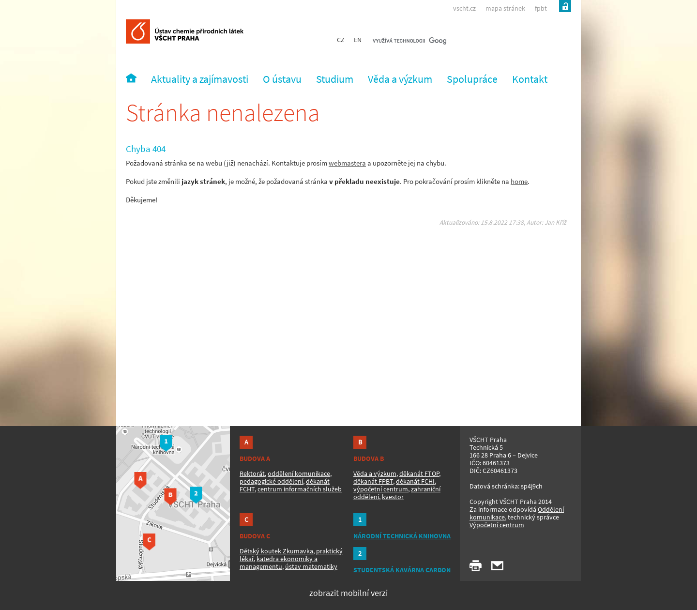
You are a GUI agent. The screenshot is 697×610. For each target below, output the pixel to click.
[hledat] (409, 41)
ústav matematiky (311, 566)
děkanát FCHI (415, 481)
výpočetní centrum (380, 489)
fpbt (541, 8)
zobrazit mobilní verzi (348, 592)
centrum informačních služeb (300, 489)
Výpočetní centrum (497, 524)
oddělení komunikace (299, 473)
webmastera (347, 163)
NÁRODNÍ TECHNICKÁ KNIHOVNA (402, 536)
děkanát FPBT (373, 481)
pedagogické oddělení (271, 481)
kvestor (393, 496)
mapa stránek (505, 8)
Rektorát (252, 473)
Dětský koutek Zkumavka (276, 551)
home (519, 181)
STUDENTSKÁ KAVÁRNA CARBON (402, 569)
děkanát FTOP (419, 473)
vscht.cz (464, 8)
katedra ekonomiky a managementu (279, 562)
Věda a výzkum (374, 473)
